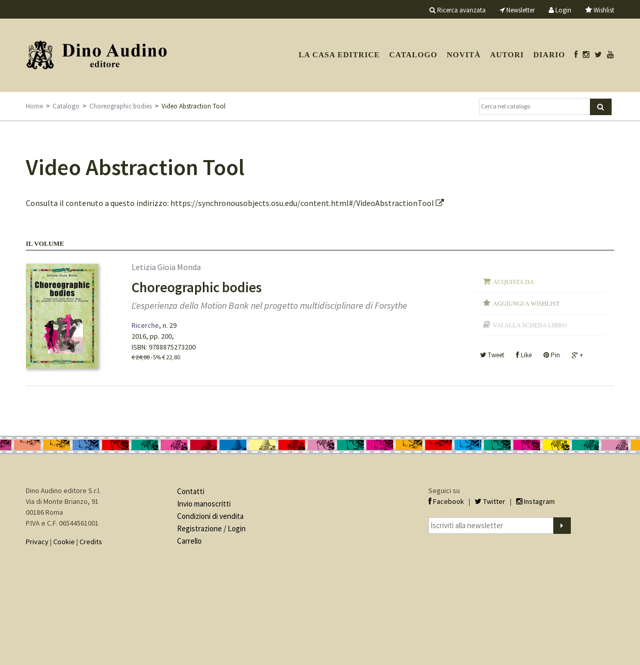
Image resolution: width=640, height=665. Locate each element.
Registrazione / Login (211, 528)
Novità (463, 55)
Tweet (492, 355)
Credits (90, 541)
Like (524, 355)
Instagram (535, 501)
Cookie (64, 541)
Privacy (37, 541)
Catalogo (413, 55)
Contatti (190, 491)
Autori (507, 55)
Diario (549, 55)
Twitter (490, 501)
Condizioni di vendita (210, 516)
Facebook (446, 501)
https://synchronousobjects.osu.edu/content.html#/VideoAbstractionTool (307, 203)
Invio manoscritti (204, 504)
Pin (551, 355)
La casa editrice (339, 55)
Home (34, 106)
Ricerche (145, 325)
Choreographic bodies (120, 106)
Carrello (189, 541)
